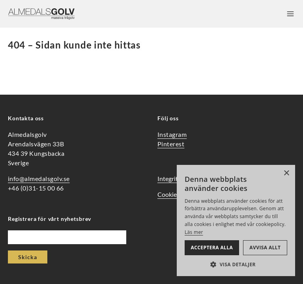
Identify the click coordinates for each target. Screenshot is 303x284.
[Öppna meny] (290, 14)
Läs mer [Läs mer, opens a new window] (194, 232)
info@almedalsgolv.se (39, 178)
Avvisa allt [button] (265, 247)
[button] (236, 264)
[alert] (236, 220)
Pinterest (170, 144)
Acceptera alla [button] (212, 247)
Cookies (168, 194)
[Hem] (41, 14)
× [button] (286, 173)
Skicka (27, 257)
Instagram (172, 134)
